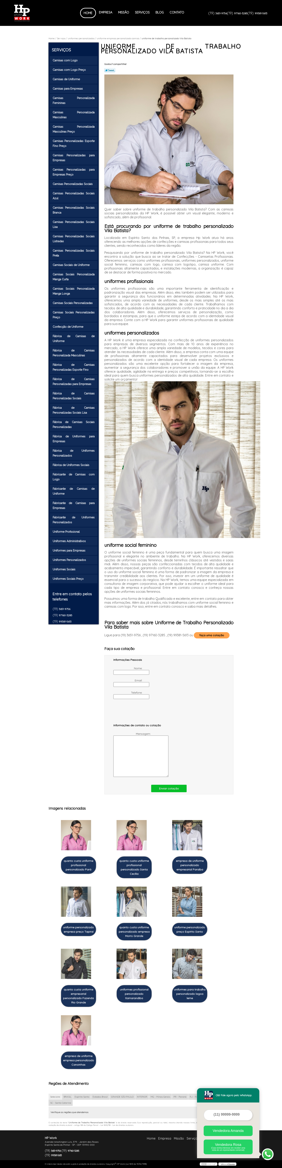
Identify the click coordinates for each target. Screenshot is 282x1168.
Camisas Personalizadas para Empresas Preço (74, 172)
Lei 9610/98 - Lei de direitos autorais (116, 1125)
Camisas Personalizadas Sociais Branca (74, 210)
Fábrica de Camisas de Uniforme (74, 339)
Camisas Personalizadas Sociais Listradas (74, 239)
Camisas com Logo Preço (70, 69)
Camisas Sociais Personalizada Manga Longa (74, 291)
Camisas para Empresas (68, 88)
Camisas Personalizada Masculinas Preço (74, 129)
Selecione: (55, 1096)
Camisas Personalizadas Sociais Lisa (74, 224)
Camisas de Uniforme (67, 79)
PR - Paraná (180, 1096)
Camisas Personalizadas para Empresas (74, 158)
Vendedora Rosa (228, 1147)
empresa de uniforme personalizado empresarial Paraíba (190, 865)
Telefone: (128, 695)
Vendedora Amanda (228, 1131)
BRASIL (67, 1096)
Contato (177, 12)
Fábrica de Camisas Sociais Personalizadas (74, 425)
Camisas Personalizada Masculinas (74, 115)
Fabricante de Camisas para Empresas (74, 506)
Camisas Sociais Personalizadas (73, 303)
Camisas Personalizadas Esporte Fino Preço (74, 143)
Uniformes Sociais (64, 569)
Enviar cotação (169, 788)
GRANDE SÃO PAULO (122, 1096)
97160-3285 (241, 13)
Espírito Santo (82, 1096)
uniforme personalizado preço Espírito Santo (189, 929)
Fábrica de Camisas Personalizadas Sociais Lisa (74, 410)
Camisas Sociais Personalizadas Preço (74, 315)
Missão (123, 12)
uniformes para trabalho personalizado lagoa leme (190, 994)
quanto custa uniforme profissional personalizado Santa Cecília (134, 867)
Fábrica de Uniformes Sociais (71, 465)
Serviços (142, 12)
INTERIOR (142, 1096)
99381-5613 (261, 13)
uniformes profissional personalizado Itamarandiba (134, 994)
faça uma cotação (211, 635)
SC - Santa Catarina (60, 1102)
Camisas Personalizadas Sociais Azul (74, 196)
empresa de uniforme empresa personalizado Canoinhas (78, 1060)
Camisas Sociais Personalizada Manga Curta (74, 277)
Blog (159, 12)
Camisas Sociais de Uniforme (71, 265)
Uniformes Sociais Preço (68, 578)
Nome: (128, 670)
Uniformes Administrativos (70, 541)
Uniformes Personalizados (70, 560)
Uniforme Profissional (66, 531)
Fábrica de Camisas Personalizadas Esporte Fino (74, 367)
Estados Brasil (100, 1096)
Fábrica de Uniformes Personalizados (74, 453)
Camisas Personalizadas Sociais (73, 184)
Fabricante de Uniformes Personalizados (74, 520)
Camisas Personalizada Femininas (74, 100)
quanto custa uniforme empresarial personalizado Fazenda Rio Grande (78, 996)
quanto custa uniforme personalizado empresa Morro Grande (134, 932)
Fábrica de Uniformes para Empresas (74, 439)
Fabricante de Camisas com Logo (74, 477)
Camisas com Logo (65, 60)
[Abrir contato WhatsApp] (268, 1154)
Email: (128, 683)
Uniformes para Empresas (69, 550)
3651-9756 (221, 13)
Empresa (105, 12)
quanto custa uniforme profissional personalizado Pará (78, 865)
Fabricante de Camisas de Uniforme (74, 491)
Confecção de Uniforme (68, 326)
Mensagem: (132, 754)
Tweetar (109, 70)
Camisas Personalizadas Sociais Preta (74, 253)
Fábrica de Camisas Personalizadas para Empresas (74, 382)
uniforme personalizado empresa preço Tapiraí (78, 929)
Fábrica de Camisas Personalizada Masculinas (74, 353)
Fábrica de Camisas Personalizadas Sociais (74, 396)
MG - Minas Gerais (160, 1096)
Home (88, 13)
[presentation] (138, 713)
